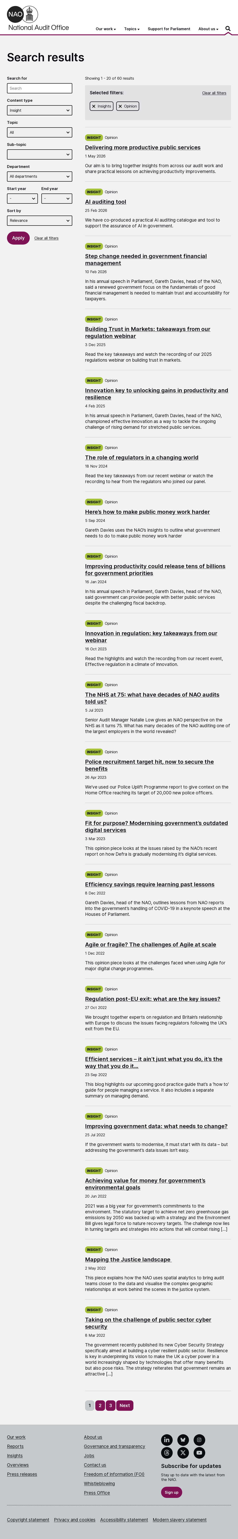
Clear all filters (46, 238)
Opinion (131, 105)
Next (125, 1405)
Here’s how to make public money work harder (147, 511)
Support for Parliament (169, 28)
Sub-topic (16, 144)
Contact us (95, 1465)
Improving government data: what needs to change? (156, 1126)
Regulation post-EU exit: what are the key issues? (152, 998)
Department (18, 166)
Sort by (14, 210)
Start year (16, 188)
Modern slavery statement (180, 1520)
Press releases (22, 1474)
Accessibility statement (124, 1520)
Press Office (97, 1493)
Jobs (89, 1455)
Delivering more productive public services (143, 147)
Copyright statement (28, 1520)
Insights (104, 105)
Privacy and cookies (75, 1520)
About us (93, 1437)
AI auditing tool (105, 201)
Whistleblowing (99, 1483)
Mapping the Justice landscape (128, 1259)
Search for (17, 78)
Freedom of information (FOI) (114, 1474)
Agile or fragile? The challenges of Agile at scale (150, 944)
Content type (20, 100)
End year (49, 188)
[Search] (228, 28)
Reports (15, 1446)
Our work (16, 1437)
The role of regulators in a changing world (141, 457)
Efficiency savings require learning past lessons (150, 884)
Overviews (18, 1465)
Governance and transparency (114, 1446)
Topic (12, 122)
